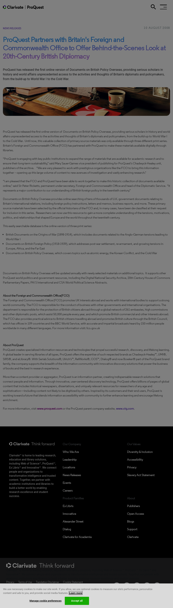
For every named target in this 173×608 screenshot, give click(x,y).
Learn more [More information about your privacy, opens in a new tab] (75, 595)
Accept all (77, 603)
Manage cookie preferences (45, 603)
